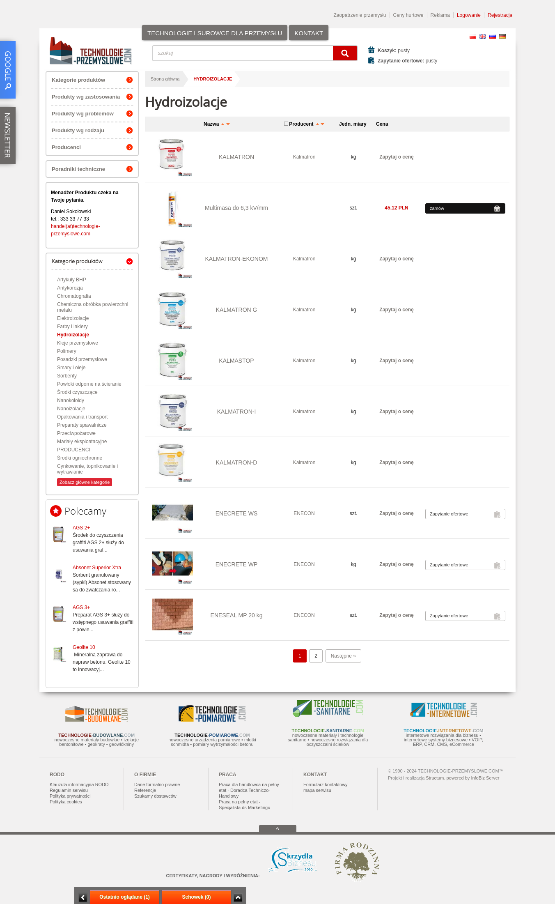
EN (482, 36)
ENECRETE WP (237, 564)
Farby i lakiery (72, 326)
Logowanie (469, 15)
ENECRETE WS (237, 513)
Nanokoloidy (70, 400)
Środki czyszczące (77, 392)
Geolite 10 (84, 647)
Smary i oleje (71, 367)
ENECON (304, 513)
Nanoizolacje (71, 409)
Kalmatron (304, 157)
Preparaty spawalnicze (82, 425)
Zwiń (238, 897)
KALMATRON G (236, 309)
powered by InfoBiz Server (472, 777)
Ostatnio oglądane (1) (124, 897)
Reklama (440, 15)
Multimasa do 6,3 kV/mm (236, 208)
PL (473, 36)
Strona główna (165, 78)
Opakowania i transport (82, 417)
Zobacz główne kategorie (85, 482)
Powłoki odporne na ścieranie (89, 384)
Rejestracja (500, 15)
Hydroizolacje (73, 335)
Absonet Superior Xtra (97, 567)
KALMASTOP (236, 360)
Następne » (343, 656)
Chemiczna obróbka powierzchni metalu (92, 307)
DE (502, 36)
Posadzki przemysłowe (82, 359)
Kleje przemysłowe (77, 343)
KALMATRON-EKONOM (236, 258)
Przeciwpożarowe (76, 433)
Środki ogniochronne (79, 458)
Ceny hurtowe (408, 15)
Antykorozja (70, 288)
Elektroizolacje (73, 318)
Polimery (66, 351)
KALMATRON (236, 157)
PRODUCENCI (73, 450)
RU (492, 36)
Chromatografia (74, 296)
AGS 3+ (81, 607)
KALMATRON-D (236, 462)
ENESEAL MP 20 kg (237, 615)
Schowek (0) (196, 897)
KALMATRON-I (236, 411)
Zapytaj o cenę (396, 157)
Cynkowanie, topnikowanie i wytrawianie (87, 469)
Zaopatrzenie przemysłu (359, 15)
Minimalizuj (83, 897)
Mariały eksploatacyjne (82, 441)
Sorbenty (67, 376)
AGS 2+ (81, 528)
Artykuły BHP (71, 280)
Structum (435, 777)
